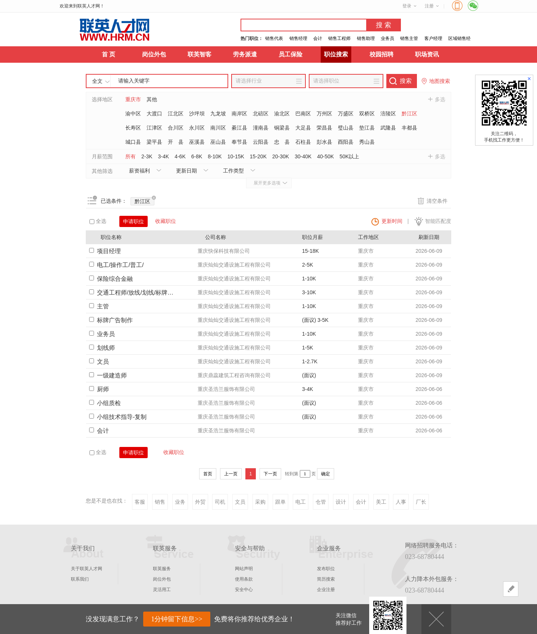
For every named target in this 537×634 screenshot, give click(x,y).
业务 (180, 502)
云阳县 (260, 142)
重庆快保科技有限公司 (224, 251)
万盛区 (346, 113)
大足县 (303, 128)
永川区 (197, 128)
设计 (341, 502)
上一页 (231, 473)
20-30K (280, 156)
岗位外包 (154, 54)
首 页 (108, 54)
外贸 (200, 502)
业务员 (387, 38)
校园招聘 (381, 54)
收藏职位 (165, 221)
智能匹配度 (438, 221)
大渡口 (154, 113)
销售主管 (409, 38)
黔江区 (409, 113)
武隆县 (388, 128)
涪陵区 (388, 113)
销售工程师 (339, 38)
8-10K (215, 156)
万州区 (324, 113)
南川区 (218, 128)
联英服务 (162, 568)
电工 (300, 502)
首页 (207, 473)
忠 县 (282, 142)
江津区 (154, 128)
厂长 (421, 502)
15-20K (258, 156)
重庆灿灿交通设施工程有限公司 (234, 265)
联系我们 (80, 579)
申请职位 (133, 221)
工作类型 (233, 171)
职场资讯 (427, 54)
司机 (220, 502)
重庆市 (133, 99)
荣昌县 (324, 128)
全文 (97, 81)
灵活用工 (162, 589)
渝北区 (282, 113)
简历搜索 (326, 579)
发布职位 (326, 568)
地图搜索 (439, 81)
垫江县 (367, 128)
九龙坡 (218, 113)
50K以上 (349, 156)
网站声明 (244, 568)
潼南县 (260, 128)
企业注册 (326, 589)
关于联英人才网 (86, 568)
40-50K (325, 156)
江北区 (175, 113)
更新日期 (186, 171)
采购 (260, 502)
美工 (381, 502)
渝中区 (133, 113)
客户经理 (433, 38)
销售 (160, 502)
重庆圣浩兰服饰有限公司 (226, 389)
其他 (152, 99)
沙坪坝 (197, 113)
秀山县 (367, 142)
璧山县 (346, 128)
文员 (240, 502)
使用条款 (244, 579)
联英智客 (199, 54)
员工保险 (290, 54)
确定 (325, 473)
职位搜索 (336, 54)
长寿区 (133, 128)
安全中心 (244, 589)
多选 (440, 99)
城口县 (133, 142)
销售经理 (298, 38)
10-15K (235, 156)
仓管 (320, 502)
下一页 (270, 473)
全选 (98, 221)
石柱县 (303, 142)
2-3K (147, 156)
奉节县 (239, 142)
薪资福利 (139, 171)
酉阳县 (346, 142)
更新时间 (391, 221)
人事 (401, 502)
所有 (130, 156)
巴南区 (303, 113)
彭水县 (324, 142)
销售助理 (366, 38)
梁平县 (154, 142)
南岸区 (239, 113)
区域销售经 (459, 38)
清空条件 (437, 201)
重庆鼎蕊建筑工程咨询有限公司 (234, 375)
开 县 (175, 142)
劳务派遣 (245, 54)
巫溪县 (197, 142)
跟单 (280, 502)
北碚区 (260, 113)
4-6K (180, 156)
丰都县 (409, 128)
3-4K (163, 156)
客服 (140, 502)
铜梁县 (282, 128)
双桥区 (367, 113)
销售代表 (274, 38)
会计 (317, 38)
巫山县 (218, 142)
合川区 (175, 128)
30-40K (303, 156)
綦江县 (239, 128)
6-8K (196, 156)
